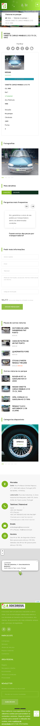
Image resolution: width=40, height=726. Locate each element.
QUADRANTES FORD (20, 352)
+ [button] (2, 551)
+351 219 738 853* (16, 514)
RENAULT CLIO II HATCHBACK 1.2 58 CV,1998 (19, 408)
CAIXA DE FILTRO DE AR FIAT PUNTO (20, 342)
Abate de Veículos (8, 647)
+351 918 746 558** (30, 514)
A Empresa (5, 641)
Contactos (5, 654)
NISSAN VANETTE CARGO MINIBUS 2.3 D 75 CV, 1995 (21, 389)
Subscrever (10, 702)
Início (8, 18)
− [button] (2, 553)
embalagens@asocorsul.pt (19, 527)
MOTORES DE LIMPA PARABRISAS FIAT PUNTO (20, 330)
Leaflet (37, 601)
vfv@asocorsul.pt (26, 530)
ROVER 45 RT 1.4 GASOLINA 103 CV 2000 (19, 378)
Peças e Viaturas (8, 650)
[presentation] (26, 206)
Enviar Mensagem (12, 307)
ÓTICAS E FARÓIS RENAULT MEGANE (19, 362)
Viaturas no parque (20, 18)
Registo (4, 665)
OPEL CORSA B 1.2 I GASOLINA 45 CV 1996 (21, 398)
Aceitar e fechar (36, 713)
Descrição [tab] (16, 192)
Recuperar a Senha (8, 668)
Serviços (5, 644)
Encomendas (6, 671)
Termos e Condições (9, 674)
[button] (3, 177)
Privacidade (6, 678)
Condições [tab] (6, 192)
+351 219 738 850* (16, 510)
